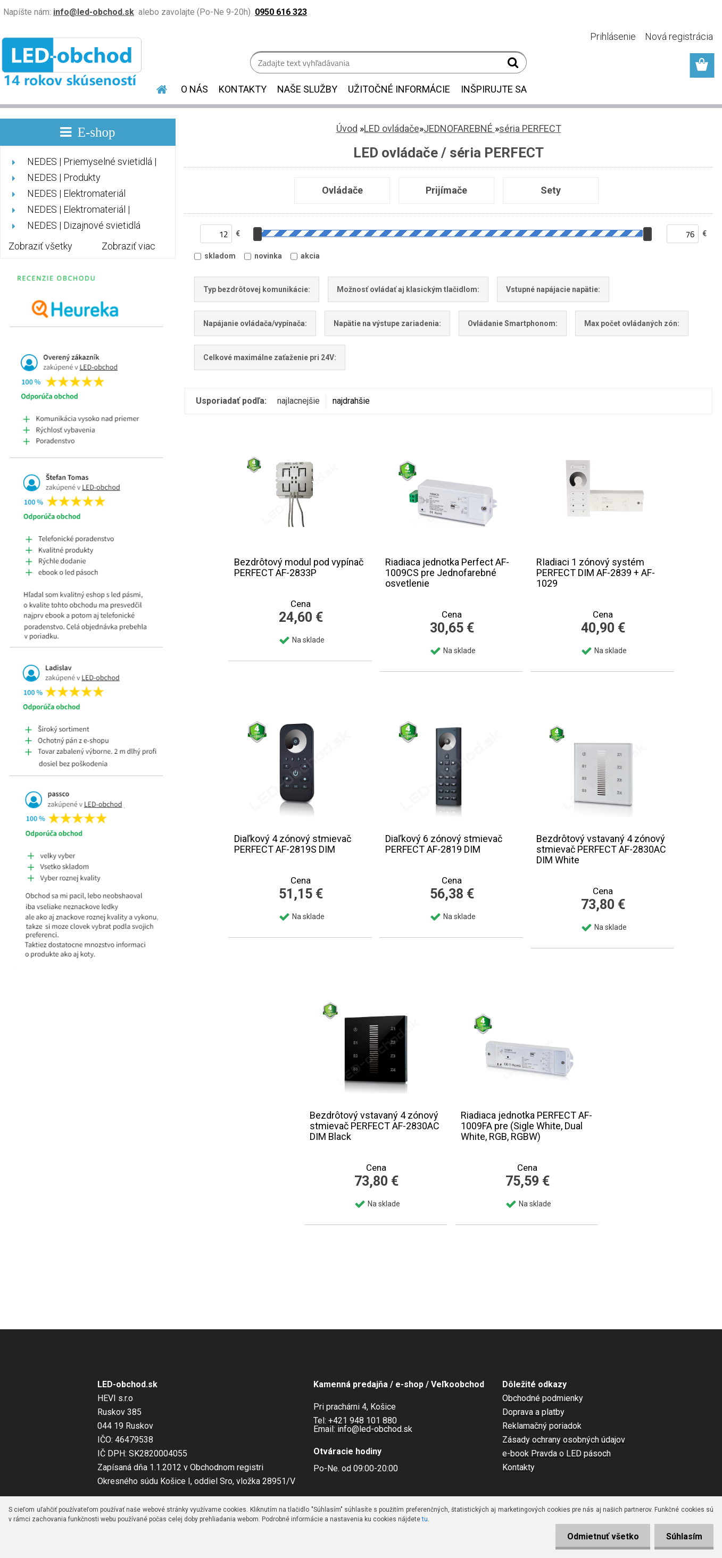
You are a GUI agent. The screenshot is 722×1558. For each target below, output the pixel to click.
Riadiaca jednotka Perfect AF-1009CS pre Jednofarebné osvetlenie (447, 573)
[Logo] (73, 63)
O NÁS (194, 89)
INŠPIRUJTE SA (494, 89)
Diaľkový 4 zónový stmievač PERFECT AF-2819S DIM (292, 844)
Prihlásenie (613, 36)
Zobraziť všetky (40, 246)
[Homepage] (155, 88)
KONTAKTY (243, 89)
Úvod (347, 128)
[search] (514, 65)
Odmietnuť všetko (597, 1536)
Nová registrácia (679, 36)
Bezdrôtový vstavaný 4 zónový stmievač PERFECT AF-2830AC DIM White (601, 849)
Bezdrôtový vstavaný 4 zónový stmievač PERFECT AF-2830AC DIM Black (374, 1126)
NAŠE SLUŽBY (307, 89)
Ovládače (342, 190)
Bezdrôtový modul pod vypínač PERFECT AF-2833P (298, 567)
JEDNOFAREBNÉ (459, 128)
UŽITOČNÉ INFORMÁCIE (399, 89)
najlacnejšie (298, 401)
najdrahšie (351, 401)
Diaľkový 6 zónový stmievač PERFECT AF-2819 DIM (443, 844)
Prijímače (446, 190)
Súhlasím (682, 1536)
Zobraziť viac (128, 246)
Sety (551, 190)
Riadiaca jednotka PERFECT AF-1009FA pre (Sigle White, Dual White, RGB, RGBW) (526, 1126)
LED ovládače (391, 128)
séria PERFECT (530, 128)
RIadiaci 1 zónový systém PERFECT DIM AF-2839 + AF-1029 (595, 573)
